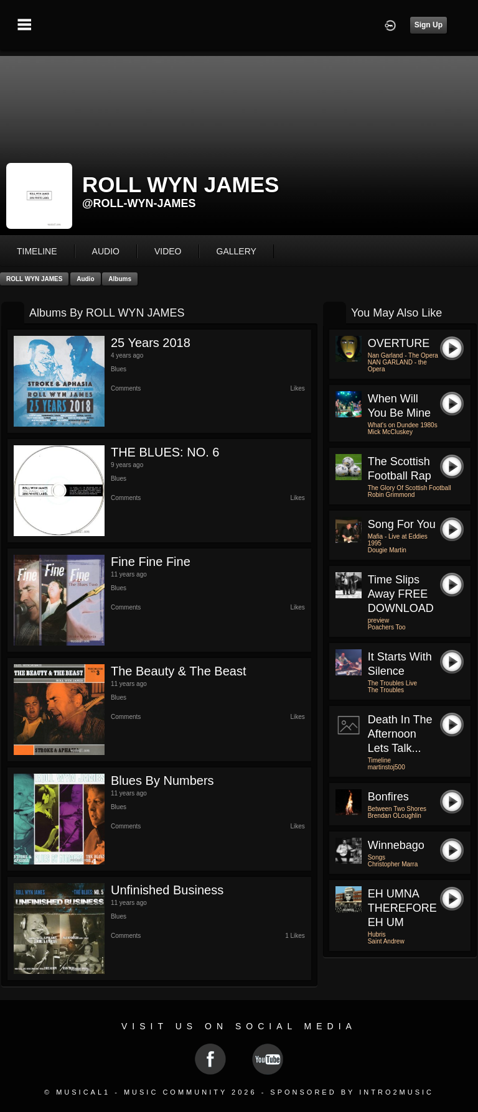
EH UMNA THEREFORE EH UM (402, 908)
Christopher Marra (393, 864)
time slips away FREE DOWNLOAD (401, 593)
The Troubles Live (393, 683)
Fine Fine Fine (150, 561)
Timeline (37, 251)
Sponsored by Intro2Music (352, 1092)
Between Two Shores (397, 808)
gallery (236, 251)
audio (106, 251)
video (168, 251)
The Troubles (386, 690)
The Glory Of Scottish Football (409, 487)
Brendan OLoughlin (394, 815)
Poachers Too (387, 627)
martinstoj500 (386, 767)
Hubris (377, 934)
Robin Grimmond (391, 494)
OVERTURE (399, 343)
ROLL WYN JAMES (34, 279)
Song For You (402, 524)
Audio (85, 279)
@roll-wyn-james (139, 203)
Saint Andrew (386, 941)
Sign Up (429, 25)
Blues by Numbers (162, 780)
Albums (119, 279)
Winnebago (396, 845)
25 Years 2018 (150, 343)
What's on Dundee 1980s (403, 425)
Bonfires (388, 796)
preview (378, 620)
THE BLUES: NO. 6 (165, 452)
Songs (376, 857)
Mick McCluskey (390, 432)
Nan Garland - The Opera (403, 355)
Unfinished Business (167, 890)
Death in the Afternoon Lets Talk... (400, 733)
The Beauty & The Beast (178, 671)
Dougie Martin (387, 550)
